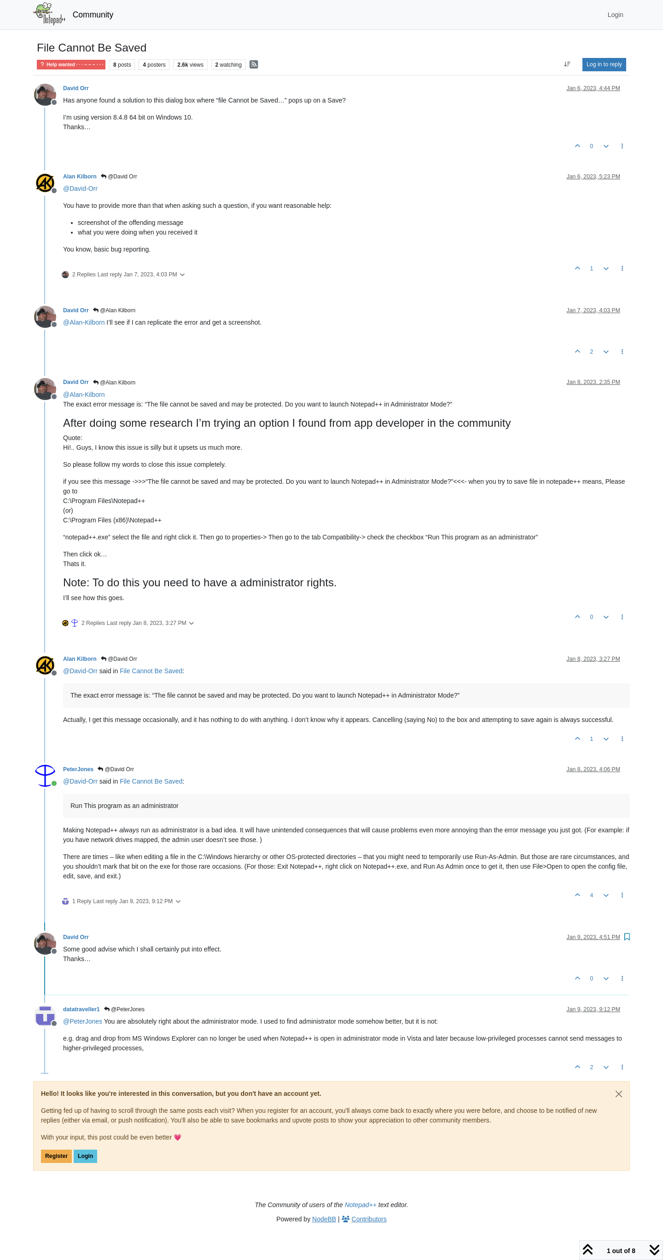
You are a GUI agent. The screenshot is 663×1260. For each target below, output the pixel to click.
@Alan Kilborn (114, 310)
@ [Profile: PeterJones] (82, 1021)
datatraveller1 (81, 1009)
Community (93, 14)
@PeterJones (124, 1009)
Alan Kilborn (80, 176)
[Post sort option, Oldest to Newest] (567, 64)
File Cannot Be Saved (151, 671)
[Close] (618, 1094)
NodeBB (324, 1219)
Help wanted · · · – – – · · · (71, 65)
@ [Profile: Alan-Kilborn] (84, 322)
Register (56, 1156)
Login (85, 1156)
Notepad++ (361, 1204)
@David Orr (119, 176)
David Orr (76, 88)
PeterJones (78, 769)
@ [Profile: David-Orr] (80, 188)
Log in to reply (604, 64)
